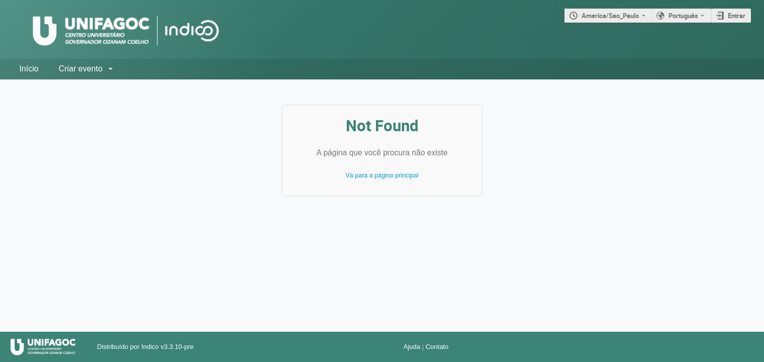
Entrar (736, 15)
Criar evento (81, 68)
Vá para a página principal (382, 175)
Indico (150, 346)
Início (28, 68)
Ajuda (412, 346)
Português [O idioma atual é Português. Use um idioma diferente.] (683, 15)
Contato (437, 346)
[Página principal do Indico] (116, 29)
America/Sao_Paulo (610, 15)
